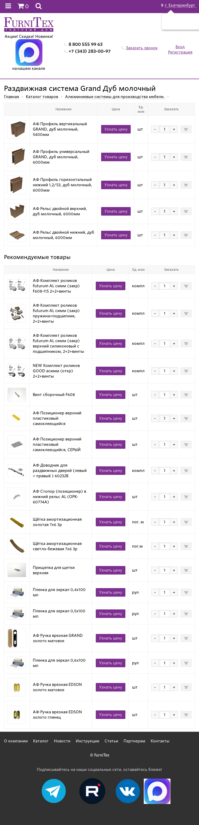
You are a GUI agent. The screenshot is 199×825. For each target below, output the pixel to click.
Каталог (41, 741)
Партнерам (134, 741)
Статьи (111, 741)
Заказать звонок (142, 48)
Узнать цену (116, 129)
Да (175, 24)
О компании (16, 741)
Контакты (160, 741)
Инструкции (87, 741)
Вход (180, 47)
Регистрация (180, 52)
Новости (62, 741)
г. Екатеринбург (180, 5)
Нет (188, 24)
